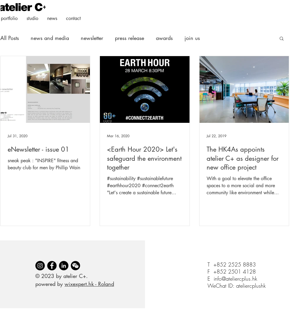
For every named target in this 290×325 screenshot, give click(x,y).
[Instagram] (40, 265)
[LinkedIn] (63, 265)
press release (129, 37)
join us (192, 37)
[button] (281, 39)
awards (164, 37)
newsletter (92, 37)
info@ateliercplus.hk (235, 278)
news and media (50, 37)
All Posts (9, 37)
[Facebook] (52, 265)
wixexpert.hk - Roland (89, 283)
